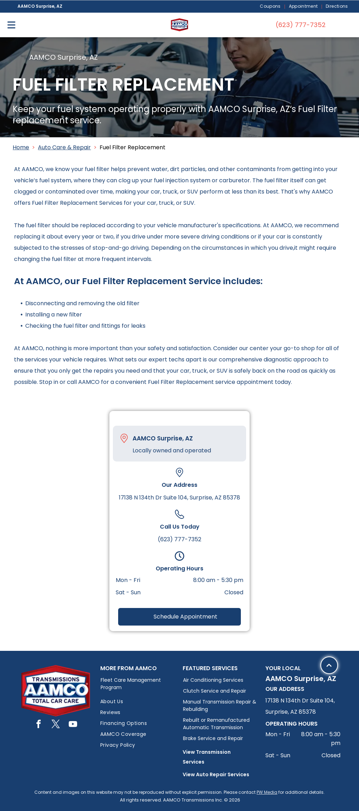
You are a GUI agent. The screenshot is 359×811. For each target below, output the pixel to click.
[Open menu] (11, 25)
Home (21, 147)
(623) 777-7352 (179, 539)
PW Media (267, 792)
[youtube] (73, 725)
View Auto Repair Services (216, 774)
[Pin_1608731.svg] (124, 438)
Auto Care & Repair (64, 147)
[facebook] (38, 725)
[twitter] (55, 725)
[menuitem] (270, 6)
